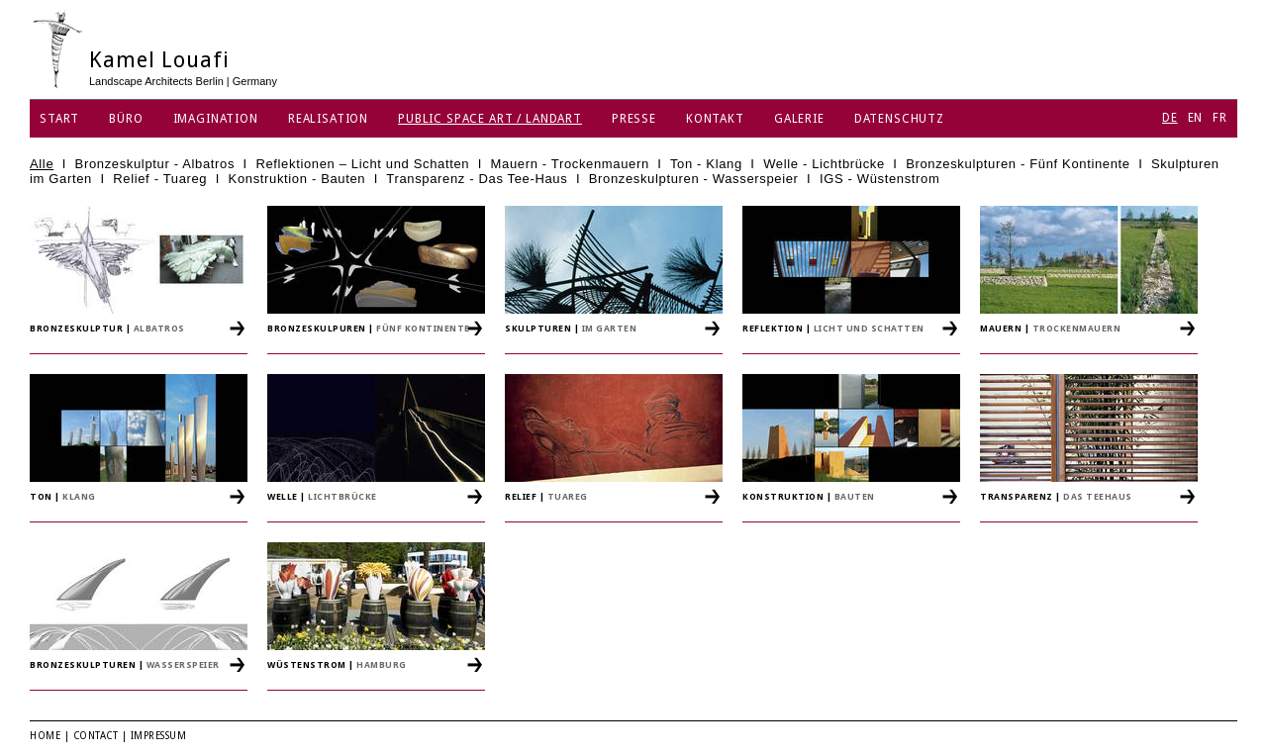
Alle (41, 163)
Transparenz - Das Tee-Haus (476, 178)
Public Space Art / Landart (490, 119)
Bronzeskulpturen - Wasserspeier (694, 178)
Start (59, 119)
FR (1220, 118)
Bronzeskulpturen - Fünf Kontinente (1018, 163)
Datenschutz (899, 119)
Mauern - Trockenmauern (570, 163)
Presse (634, 119)
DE (1170, 118)
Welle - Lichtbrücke (824, 163)
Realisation (328, 119)
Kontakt (715, 119)
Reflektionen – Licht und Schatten (362, 163)
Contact (96, 735)
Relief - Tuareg (160, 178)
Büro (126, 119)
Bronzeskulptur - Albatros (155, 163)
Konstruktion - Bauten (297, 178)
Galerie (799, 119)
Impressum (159, 735)
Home (45, 735)
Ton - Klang (706, 163)
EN (1196, 118)
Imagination (215, 119)
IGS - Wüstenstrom (880, 178)
